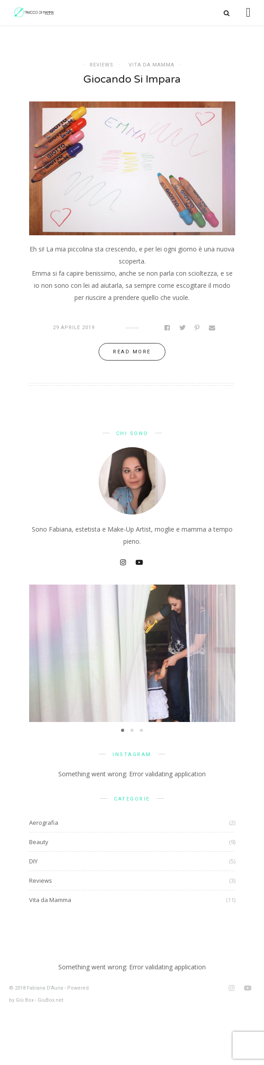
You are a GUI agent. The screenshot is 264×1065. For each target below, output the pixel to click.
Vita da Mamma (151, 65)
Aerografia (43, 823)
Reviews (101, 65)
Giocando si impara (132, 79)
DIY (33, 861)
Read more (132, 352)
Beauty (38, 842)
